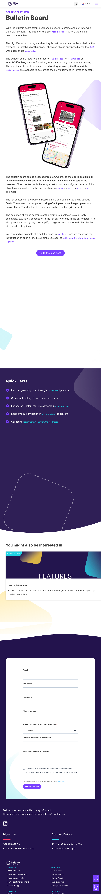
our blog (62, 237)
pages (72, 191)
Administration (14, 532)
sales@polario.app (65, 834)
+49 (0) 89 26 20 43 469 (68, 829)
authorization (32, 50)
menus (60, 191)
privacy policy (61, 767)
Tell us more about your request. (37, 737)
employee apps (58, 58)
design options (14, 69)
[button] (76, 4)
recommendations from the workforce (44, 425)
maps (9, 195)
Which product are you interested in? (39, 711)
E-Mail (25, 658)
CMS (92, 47)
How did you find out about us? (37, 724)
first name (27, 671)
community (54, 393)
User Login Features (19, 573)
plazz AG (15, 829)
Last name (27, 684)
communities (78, 58)
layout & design (50, 417)
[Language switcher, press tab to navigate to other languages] (86, 3)
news (83, 191)
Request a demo (32, 772)
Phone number (29, 698)
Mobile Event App (24, 834)
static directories (60, 31)
